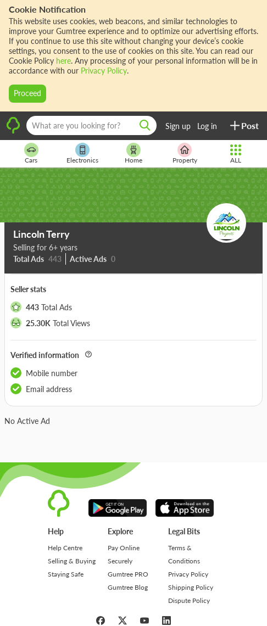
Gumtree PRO (128, 574)
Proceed (27, 93)
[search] (145, 125)
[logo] (13, 132)
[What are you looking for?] (91, 125)
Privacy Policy (104, 70)
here (63, 60)
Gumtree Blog (128, 587)
